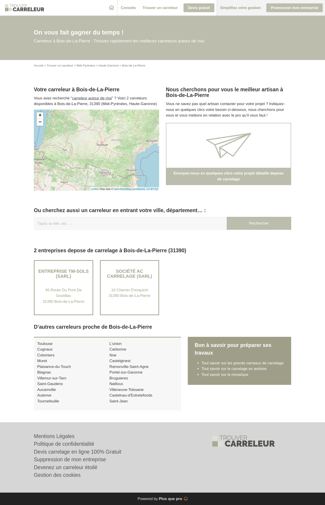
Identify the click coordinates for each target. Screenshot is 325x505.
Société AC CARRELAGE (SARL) (129, 274)
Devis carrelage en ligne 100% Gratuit (77, 452)
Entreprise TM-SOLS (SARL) (63, 274)
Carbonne (117, 349)
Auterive (44, 395)
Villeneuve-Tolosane (126, 390)
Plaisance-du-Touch (54, 367)
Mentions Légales (54, 436)
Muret (42, 361)
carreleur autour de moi (92, 98)
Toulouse (45, 344)
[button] (128, 8)
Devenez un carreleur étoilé (65, 467)
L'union (115, 344)
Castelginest (120, 361)
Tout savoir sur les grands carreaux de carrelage (242, 363)
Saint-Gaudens (50, 384)
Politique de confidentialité (64, 444)
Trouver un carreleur (60, 65)
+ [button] (40, 115)
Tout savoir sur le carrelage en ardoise (233, 369)
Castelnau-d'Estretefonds (130, 395)
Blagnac (44, 372)
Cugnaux (45, 349)
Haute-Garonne (109, 65)
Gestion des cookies (57, 475)
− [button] (40, 122)
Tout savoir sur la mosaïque (224, 374)
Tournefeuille (48, 401)
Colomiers (46, 355)
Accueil (38, 65)
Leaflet (94, 189)
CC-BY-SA (152, 189)
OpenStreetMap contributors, (130, 189)
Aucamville (46, 390)
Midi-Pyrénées (86, 65)
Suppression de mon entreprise (70, 459)
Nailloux (116, 384)
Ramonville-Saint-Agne (129, 367)
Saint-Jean (118, 401)
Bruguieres (118, 378)
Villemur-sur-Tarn (51, 378)
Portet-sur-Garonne (125, 372)
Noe (112, 355)
